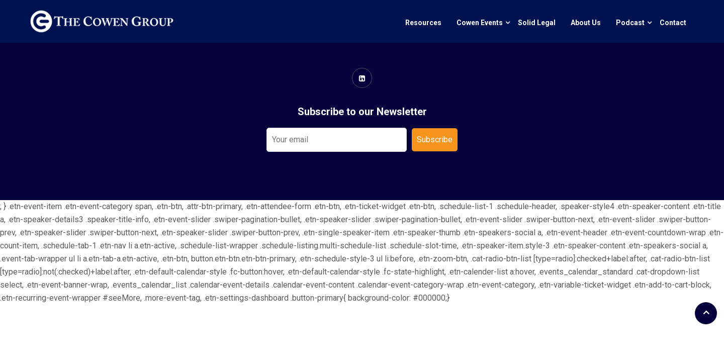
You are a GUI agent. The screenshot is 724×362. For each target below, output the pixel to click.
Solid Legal (537, 23)
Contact (673, 23)
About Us (586, 23)
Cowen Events (480, 23)
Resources (423, 23)
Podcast (630, 23)
